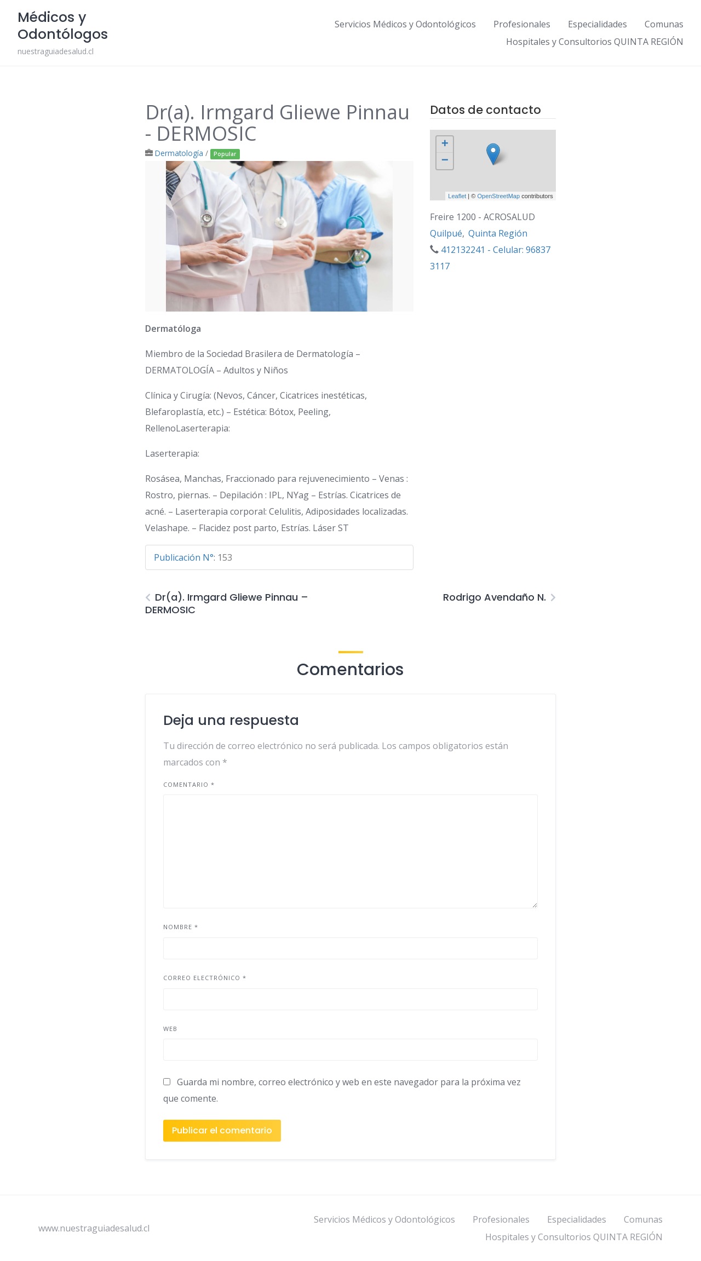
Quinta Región (497, 233)
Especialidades (597, 24)
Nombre (180, 927)
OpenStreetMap (498, 196)
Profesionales (521, 24)
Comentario (189, 784)
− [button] (445, 161)
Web (170, 1028)
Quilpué (446, 233)
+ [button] (445, 144)
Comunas (664, 24)
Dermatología (179, 153)
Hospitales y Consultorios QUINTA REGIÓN (594, 42)
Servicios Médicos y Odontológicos (405, 24)
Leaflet (457, 196)
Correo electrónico (204, 978)
